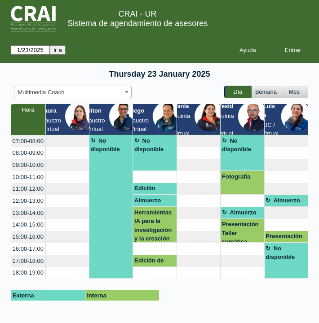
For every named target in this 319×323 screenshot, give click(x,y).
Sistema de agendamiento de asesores (137, 23)
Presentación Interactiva (284, 238)
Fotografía (236, 176)
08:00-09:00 (28, 152)
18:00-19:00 (28, 272)
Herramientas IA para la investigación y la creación (153, 225)
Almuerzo (147, 200)
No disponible (105, 145)
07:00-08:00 (28, 141)
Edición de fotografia (149, 262)
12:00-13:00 (28, 200)
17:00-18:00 (28, 261)
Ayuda (247, 50)
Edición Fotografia (148, 190)
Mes (294, 91)
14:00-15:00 (28, 224)
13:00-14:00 (28, 213)
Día (237, 91)
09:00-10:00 (28, 165)
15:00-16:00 (28, 236)
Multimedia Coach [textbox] (41, 92)
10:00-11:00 (28, 177)
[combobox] (73, 92)
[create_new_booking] (67, 141)
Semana (266, 91)
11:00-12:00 (28, 188)
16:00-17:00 (28, 248)
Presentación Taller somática (240, 232)
